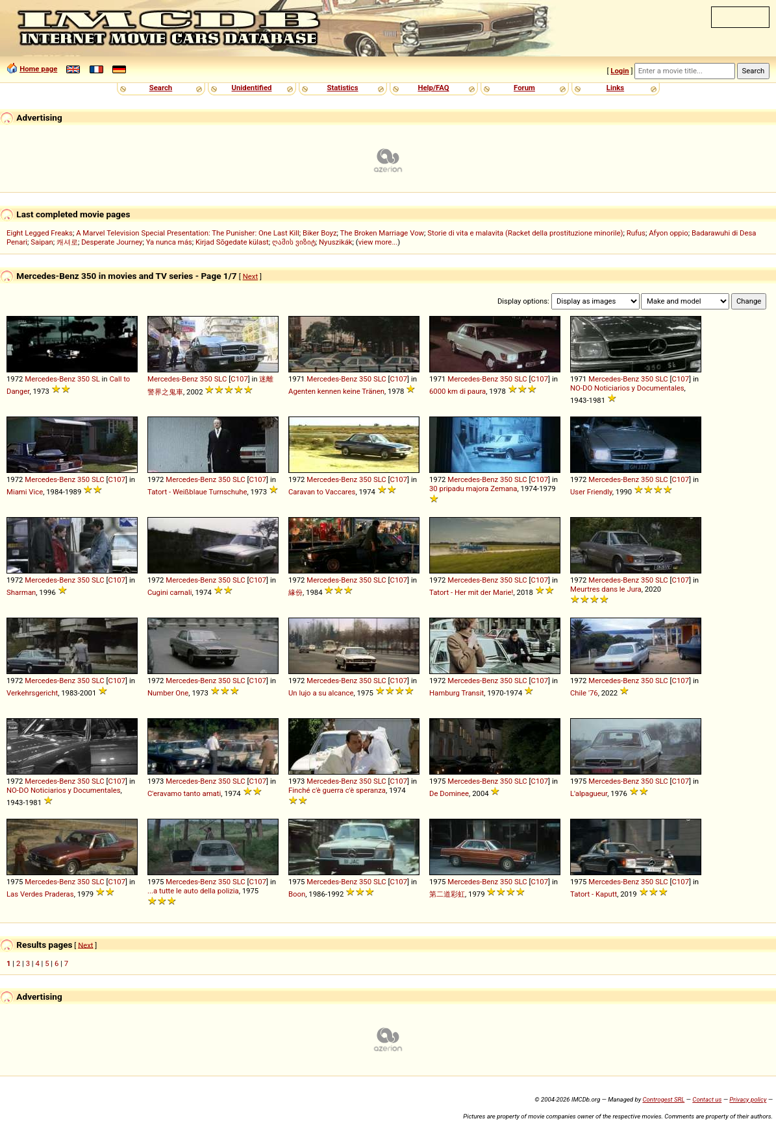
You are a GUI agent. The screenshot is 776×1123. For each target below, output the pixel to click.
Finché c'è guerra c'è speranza (337, 790)
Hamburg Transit (456, 692)
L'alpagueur (588, 793)
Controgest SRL (663, 1099)
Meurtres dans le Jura (606, 589)
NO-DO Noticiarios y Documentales (627, 387)
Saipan (42, 242)
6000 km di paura (457, 391)
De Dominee (449, 793)
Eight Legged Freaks (39, 232)
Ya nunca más (169, 242)
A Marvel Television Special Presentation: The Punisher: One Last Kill (187, 232)
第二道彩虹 (447, 894)
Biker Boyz (320, 232)
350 (83, 378)
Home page (38, 68)
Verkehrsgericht (32, 692)
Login (619, 70)
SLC (220, 378)
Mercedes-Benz (50, 378)
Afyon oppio (668, 232)
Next (250, 276)
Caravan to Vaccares (321, 491)
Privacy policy (747, 1099)
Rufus (636, 232)
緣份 (295, 592)
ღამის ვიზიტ (294, 242)
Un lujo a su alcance (320, 692)
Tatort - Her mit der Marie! (471, 592)
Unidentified (252, 87)
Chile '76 (584, 692)
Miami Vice (24, 491)
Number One (167, 692)
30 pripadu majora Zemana (473, 488)
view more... (378, 242)
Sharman (21, 592)
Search (160, 87)
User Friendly (591, 491)
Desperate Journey (111, 242)
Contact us (706, 1099)
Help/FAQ (433, 87)
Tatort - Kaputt (593, 894)
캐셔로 (67, 242)
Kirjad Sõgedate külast (232, 242)
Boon (296, 894)
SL (96, 378)
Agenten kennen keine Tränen (336, 391)
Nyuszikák (336, 242)
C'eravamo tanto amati (184, 793)
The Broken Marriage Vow (382, 232)
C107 (239, 378)
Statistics (342, 87)
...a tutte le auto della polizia (193, 890)
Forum (524, 87)
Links (615, 87)
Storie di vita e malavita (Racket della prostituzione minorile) (525, 232)
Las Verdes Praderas (40, 894)
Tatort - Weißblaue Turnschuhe (197, 491)
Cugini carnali (169, 592)
